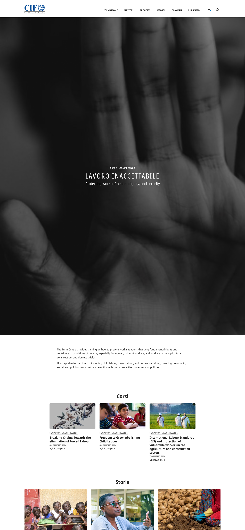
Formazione (110, 10)
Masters (129, 10)
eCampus (177, 10)
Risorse (161, 10)
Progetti (145, 10)
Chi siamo (193, 10)
